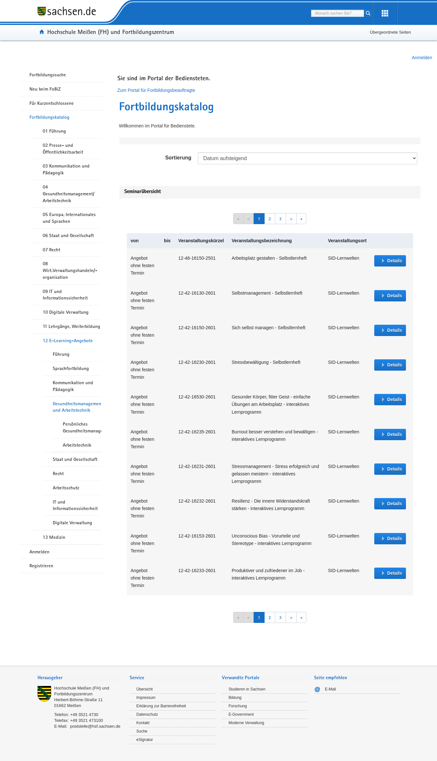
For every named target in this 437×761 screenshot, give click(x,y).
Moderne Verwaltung (246, 723)
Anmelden (422, 57)
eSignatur (145, 739)
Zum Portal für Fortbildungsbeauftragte (156, 90)
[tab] (80, 678)
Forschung (238, 706)
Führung (61, 354)
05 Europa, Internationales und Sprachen (69, 218)
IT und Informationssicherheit (75, 505)
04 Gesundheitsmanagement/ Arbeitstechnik (68, 193)
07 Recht (51, 250)
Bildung (235, 697)
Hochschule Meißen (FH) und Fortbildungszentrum (110, 32)
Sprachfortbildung (71, 368)
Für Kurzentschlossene (51, 103)
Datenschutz (147, 714)
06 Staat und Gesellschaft (68, 235)
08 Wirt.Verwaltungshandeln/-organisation (70, 270)
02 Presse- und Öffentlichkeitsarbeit (63, 148)
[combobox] (337, 13)
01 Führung (54, 131)
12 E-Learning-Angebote (68, 340)
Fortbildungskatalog (49, 117)
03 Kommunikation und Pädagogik (66, 169)
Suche (142, 731)
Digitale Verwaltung (72, 523)
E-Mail (330, 689)
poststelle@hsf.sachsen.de (95, 726)
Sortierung (178, 157)
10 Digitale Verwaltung (66, 312)
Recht (58, 473)
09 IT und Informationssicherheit (65, 294)
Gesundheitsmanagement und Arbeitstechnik (77, 407)
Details (394, 260)
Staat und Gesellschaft (75, 459)
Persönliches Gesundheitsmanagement (82, 427)
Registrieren (41, 566)
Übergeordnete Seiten (390, 32)
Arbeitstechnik (77, 445)
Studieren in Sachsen (247, 689)
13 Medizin (54, 537)
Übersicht (145, 689)
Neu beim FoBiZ (45, 89)
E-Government (241, 714)
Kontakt (143, 723)
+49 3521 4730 (84, 714)
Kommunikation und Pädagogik (73, 386)
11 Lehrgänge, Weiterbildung (71, 326)
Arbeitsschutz (66, 488)
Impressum (146, 697)
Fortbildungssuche (47, 75)
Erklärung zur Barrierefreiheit (161, 706)
